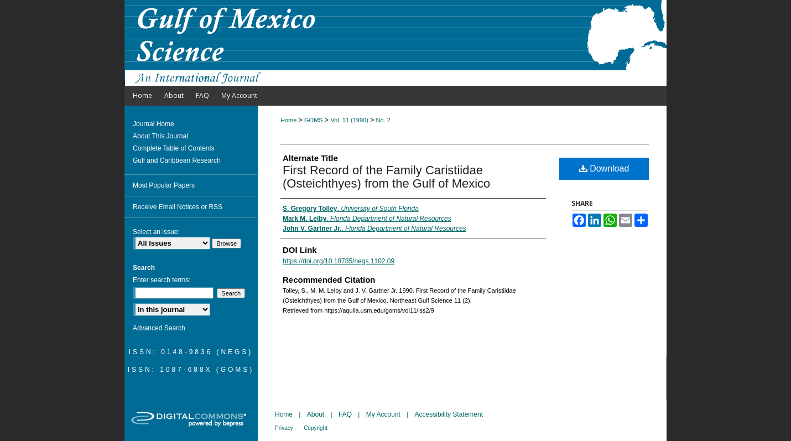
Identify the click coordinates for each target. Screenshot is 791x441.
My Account (383, 414)
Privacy (284, 428)
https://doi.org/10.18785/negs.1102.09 (338, 261)
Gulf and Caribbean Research (177, 160)
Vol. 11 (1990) (349, 120)
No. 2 (383, 120)
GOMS (313, 120)
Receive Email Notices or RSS (177, 207)
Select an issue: (156, 232)
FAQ (345, 414)
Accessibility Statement (449, 414)
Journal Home (153, 124)
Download (604, 168)
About (315, 414)
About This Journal (160, 136)
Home (288, 120)
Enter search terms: (162, 280)
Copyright (315, 428)
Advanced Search (159, 328)
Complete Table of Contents (174, 148)
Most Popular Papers (164, 185)
